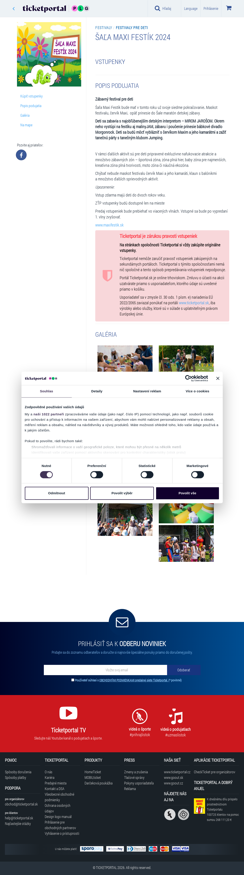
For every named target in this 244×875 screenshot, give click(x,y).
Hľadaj (163, 8)
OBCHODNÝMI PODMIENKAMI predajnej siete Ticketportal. (133, 680)
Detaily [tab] (96, 391)
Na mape (26, 125)
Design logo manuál (58, 816)
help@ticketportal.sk (19, 818)
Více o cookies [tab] (197, 391)
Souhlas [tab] (46, 391)
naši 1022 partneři (49, 414)
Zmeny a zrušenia (136, 771)
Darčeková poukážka (98, 783)
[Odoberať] (184, 670)
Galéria (25, 115)
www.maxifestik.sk (109, 225)
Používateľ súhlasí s (128, 680)
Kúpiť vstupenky (31, 96)
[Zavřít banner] (217, 378)
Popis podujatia (30, 105)
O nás (48, 771)
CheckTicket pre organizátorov (214, 771)
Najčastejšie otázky (18, 823)
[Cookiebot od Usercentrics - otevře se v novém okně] (188, 378)
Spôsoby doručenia (18, 771)
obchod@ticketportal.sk (21, 804)
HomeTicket (93, 771)
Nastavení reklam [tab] (147, 391)
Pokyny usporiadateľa (139, 783)
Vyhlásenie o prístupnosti (62, 833)
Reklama (130, 788)
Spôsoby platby (15, 777)
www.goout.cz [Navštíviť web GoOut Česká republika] (173, 783)
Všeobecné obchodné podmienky (59, 797)
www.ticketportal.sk (194, 302)
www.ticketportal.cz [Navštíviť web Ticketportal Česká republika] (176, 771)
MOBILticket (93, 777)
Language (190, 8)
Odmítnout (56, 493)
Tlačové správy (134, 777)
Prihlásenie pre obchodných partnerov (60, 825)
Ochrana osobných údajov (57, 808)
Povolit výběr (121, 493)
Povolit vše (187, 493)
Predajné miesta (55, 783)
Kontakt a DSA (54, 788)
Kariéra (49, 777)
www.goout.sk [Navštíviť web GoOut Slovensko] (173, 777)
